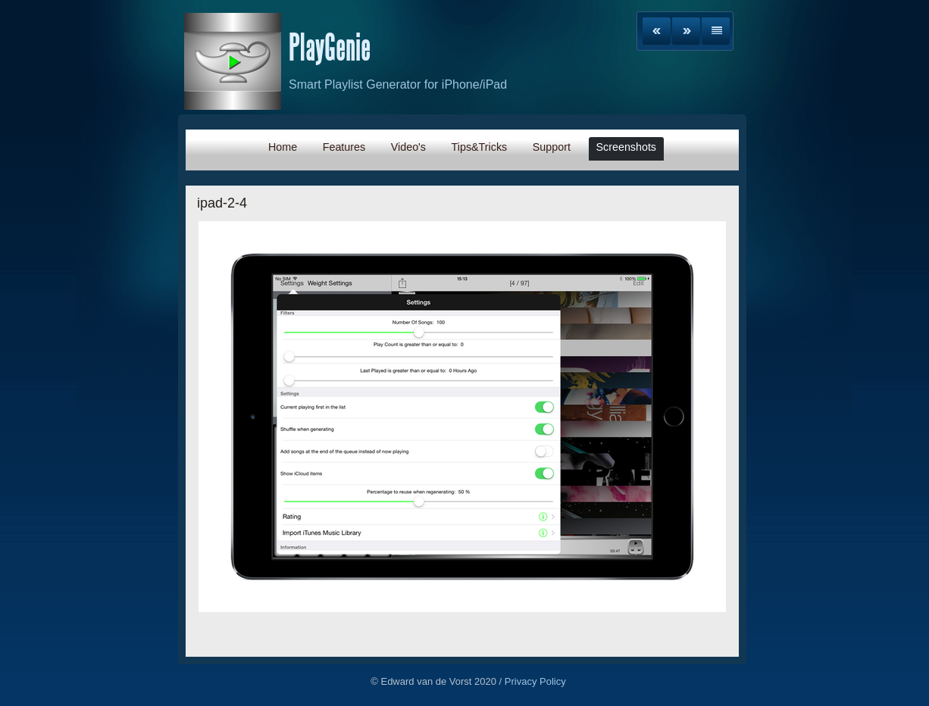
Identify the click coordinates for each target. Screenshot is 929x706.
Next (686, 31)
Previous (657, 31)
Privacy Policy (535, 681)
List (716, 31)
